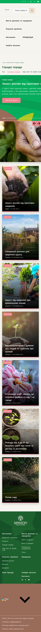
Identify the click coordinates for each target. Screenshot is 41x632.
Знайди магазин (29, 573)
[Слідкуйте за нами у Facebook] (34, 1)
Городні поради (19, 62)
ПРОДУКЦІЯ (28, 37)
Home (4, 62)
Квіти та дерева (27, 543)
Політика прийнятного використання (15, 625)
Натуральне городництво (26, 547)
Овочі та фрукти (28, 540)
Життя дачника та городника (19, 21)
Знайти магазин (13, 45)
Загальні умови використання (13, 629)
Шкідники (5, 568)
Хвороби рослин (8, 561)
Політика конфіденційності (12, 622)
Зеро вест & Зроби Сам (9, 549)
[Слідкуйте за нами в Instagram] (31, 1)
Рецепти (5, 541)
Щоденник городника (9, 537)
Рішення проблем (14, 29)
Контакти (26, 576)
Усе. (3, 72)
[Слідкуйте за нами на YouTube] (38, 1)
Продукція (26, 557)
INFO (24, 1)
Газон (24, 552)
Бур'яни (5, 564)
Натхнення (10, 37)
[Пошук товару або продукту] (21, 10)
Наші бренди (8, 573)
